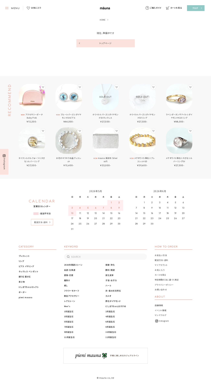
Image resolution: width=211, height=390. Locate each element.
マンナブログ (160, 315)
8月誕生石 (110, 326)
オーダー (23, 292)
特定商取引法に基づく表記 (167, 279)
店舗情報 (159, 305)
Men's (67, 306)
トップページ (105, 43)
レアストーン (69, 301)
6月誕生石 (110, 321)
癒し (66, 285)
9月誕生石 (68, 332)
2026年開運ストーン (73, 264)
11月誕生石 (69, 337)
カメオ (108, 295)
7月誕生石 (68, 326)
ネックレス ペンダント (28, 271)
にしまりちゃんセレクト (29, 287)
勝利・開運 (110, 270)
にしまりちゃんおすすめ (115, 306)
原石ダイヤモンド (113, 301)
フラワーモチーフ (71, 290)
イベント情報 (160, 310)
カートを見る (160, 274)
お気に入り (160, 270)
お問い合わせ (161, 289)
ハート (108, 285)
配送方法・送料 (41, 222)
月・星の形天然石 (113, 290)
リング (21, 261)
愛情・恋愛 (68, 275)
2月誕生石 (110, 311)
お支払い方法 (161, 255)
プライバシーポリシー (164, 284)
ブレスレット (24, 255)
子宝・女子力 (111, 280)
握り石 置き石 (25, 276)
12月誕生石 (110, 337)
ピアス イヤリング (26, 266)
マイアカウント (161, 265)
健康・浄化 (110, 264)
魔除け (67, 280)
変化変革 (109, 275)
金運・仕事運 (69, 270)
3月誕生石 (68, 316)
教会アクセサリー (71, 295)
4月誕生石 (110, 316)
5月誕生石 (68, 321)
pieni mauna (25, 297)
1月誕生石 (68, 311)
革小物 (22, 281)
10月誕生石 (110, 332)
